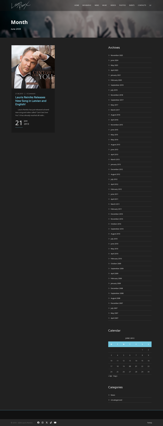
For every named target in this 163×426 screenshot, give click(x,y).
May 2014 (114, 139)
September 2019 (117, 85)
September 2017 (117, 100)
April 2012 (114, 184)
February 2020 (116, 80)
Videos (113, 5)
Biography (87, 5)
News (97, 5)
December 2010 (117, 214)
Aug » (115, 376)
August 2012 (115, 174)
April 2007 (114, 318)
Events (131, 5)
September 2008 (117, 293)
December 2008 (117, 288)
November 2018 (117, 95)
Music (104, 5)
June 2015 (114, 130)
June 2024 (114, 60)
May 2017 (114, 105)
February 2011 (116, 209)
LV (150, 5)
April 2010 (114, 253)
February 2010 (116, 258)
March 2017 (115, 110)
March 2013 (115, 159)
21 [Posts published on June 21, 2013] (136, 366)
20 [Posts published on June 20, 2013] (130, 366)
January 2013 (116, 164)
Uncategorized (116, 400)
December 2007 (117, 303)
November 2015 (117, 125)
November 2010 (117, 219)
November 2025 (117, 55)
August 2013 (115, 144)
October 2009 (116, 263)
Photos (122, 5)
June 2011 (114, 194)
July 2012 (114, 179)
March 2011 (115, 204)
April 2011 (114, 199)
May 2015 (114, 134)
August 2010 (115, 234)
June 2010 (114, 244)
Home (76, 5)
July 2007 (114, 308)
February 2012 (116, 189)
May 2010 (114, 249)
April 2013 (114, 154)
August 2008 (115, 298)
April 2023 (114, 70)
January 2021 (116, 75)
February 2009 (116, 278)
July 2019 (114, 90)
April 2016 (114, 120)
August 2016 (115, 115)
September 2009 (117, 268)
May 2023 (114, 65)
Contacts (142, 5)
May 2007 (114, 313)
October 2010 (116, 224)
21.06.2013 (19, 93)
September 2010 (117, 229)
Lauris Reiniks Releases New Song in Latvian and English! (30, 101)
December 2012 (117, 169)
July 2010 (114, 239)
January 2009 (116, 283)
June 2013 (114, 149)
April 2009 (114, 273)
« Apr (110, 376)
